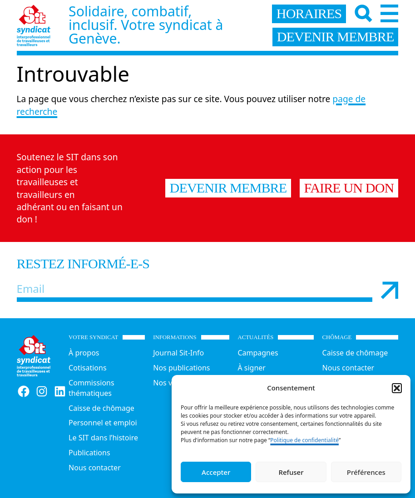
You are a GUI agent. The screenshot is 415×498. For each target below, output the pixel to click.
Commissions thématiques (91, 388)
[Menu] (389, 13)
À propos (84, 353)
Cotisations (87, 368)
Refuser (290, 472)
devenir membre (335, 36)
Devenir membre (228, 188)
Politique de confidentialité (304, 440)
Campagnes (257, 353)
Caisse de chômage (101, 408)
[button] (396, 388)
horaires (309, 13)
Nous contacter (95, 468)
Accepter (216, 472)
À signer (251, 368)
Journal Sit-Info (178, 353)
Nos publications (181, 368)
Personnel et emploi (103, 423)
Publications (89, 453)
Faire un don (349, 188)
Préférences (366, 472)
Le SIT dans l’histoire (103, 438)
